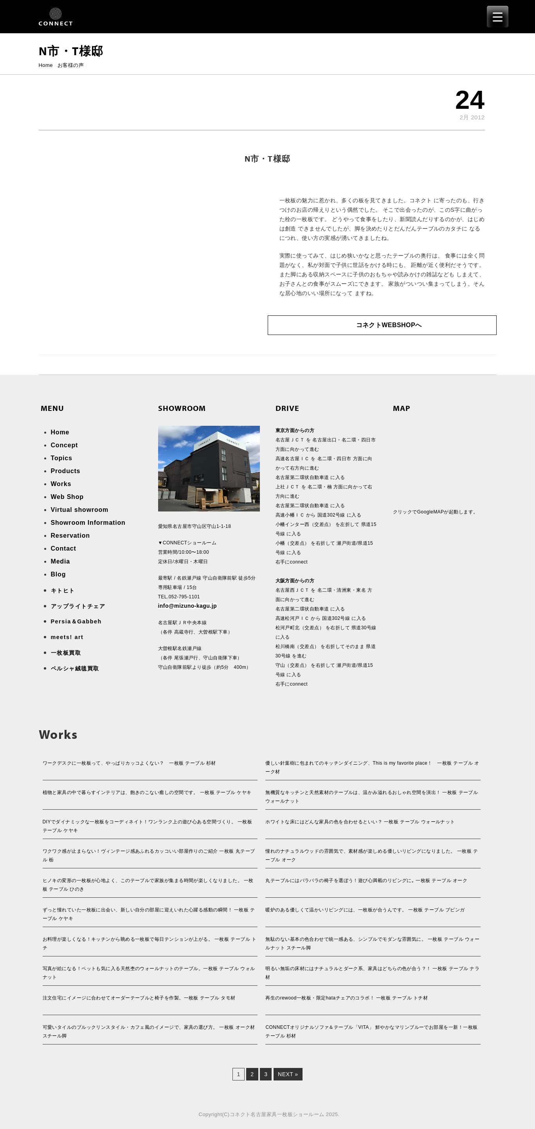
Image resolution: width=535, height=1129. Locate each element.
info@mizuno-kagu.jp (187, 606)
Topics (61, 458)
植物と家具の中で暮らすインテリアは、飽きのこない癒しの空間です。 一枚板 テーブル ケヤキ (147, 792)
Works (61, 484)
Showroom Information (88, 522)
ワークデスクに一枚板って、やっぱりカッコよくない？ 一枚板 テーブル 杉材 (129, 763)
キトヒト (63, 590)
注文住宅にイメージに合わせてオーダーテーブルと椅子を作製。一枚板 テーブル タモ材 (139, 998)
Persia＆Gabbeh (76, 621)
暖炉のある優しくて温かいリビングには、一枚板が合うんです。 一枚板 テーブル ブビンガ (365, 910)
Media (60, 561)
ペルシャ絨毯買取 (75, 668)
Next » (288, 1074)
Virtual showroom (80, 509)
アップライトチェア (78, 606)
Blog (58, 574)
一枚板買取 (66, 653)
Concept (64, 445)
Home (46, 65)
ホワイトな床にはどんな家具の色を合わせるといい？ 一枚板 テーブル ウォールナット (360, 822)
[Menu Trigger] (497, 16)
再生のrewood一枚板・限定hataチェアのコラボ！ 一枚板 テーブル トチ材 (346, 998)
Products (66, 471)
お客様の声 (71, 65)
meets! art (67, 637)
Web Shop (67, 496)
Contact (63, 548)
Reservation (70, 535)
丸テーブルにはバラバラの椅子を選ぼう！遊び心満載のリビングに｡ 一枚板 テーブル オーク (366, 880)
